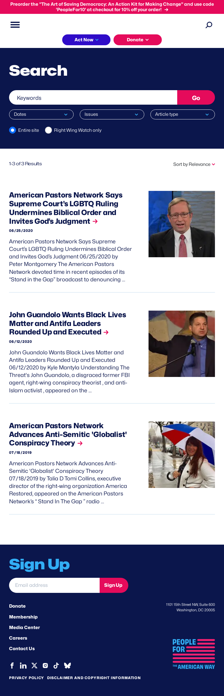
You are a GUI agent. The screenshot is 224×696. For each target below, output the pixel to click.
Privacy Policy (26, 677)
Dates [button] (20, 114)
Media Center (24, 627)
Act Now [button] (84, 40)
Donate (17, 606)
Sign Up (113, 585)
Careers (18, 638)
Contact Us (22, 648)
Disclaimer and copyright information (94, 677)
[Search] (209, 25)
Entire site (28, 130)
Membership (23, 617)
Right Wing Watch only (77, 130)
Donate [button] (135, 40)
